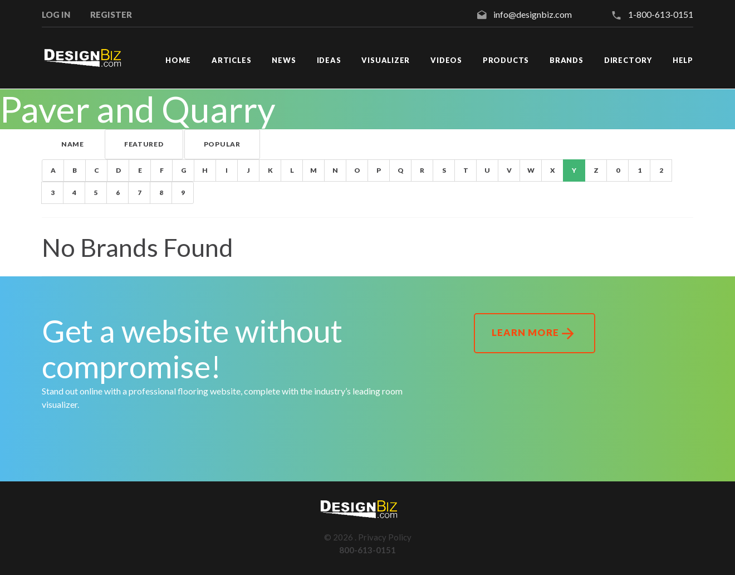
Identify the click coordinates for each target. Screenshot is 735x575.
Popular (222, 144)
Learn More (534, 334)
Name (72, 144)
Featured (144, 144)
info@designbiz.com (532, 14)
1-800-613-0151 (660, 14)
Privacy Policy (384, 537)
